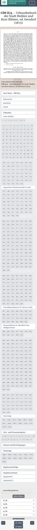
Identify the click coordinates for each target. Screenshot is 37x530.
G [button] (19, 436)
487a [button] (15, 423)
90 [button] (32, 154)
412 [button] (26, 344)
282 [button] (26, 260)
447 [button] (26, 361)
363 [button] (12, 311)
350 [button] (8, 300)
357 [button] (8, 304)
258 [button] (12, 249)
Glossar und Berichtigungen (14, 445)
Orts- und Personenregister (14, 432)
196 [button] (3, 216)
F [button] (16, 436)
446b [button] (4, 462)
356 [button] (3, 304)
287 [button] (17, 263)
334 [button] (30, 290)
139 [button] (21, 180)
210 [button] (17, 225)
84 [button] (10, 154)
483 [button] (30, 379)
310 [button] (17, 279)
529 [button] (8, 409)
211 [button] (21, 225)
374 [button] (30, 315)
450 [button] (8, 365)
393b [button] (26, 455)
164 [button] (17, 198)
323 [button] (12, 286)
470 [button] (3, 375)
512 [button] (26, 398)
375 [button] (3, 318)
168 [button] (3, 202)
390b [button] (9, 455)
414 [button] (3, 347)
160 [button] (30, 195)
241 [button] (30, 239)
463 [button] (3, 372)
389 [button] (8, 331)
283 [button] (30, 260)
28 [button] (3, 133)
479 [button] (12, 379)
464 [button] (8, 372)
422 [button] (8, 351)
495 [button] (21, 386)
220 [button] (30, 228)
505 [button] (26, 395)
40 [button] (14, 136)
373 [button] (26, 315)
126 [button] (26, 173)
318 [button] (21, 283)
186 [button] (21, 209)
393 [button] (26, 331)
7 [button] (18, 120)
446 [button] (21, 361)
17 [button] (28, 126)
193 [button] (21, 212)
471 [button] (8, 375)
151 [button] (21, 191)
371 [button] (17, 315)
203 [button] (17, 221)
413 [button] (30, 344)
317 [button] (17, 283)
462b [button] (9, 423)
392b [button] (15, 455)
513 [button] (30, 398)
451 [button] (12, 365)
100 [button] (3, 163)
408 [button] (8, 344)
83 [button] (7, 154)
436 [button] (8, 358)
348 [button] (30, 297)
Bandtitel (7, 103)
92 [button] (7, 157)
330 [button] (12, 290)
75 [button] (10, 150)
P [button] (8, 440)
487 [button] (17, 382)
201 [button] (8, 221)
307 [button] (3, 279)
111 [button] (21, 166)
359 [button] (17, 304)
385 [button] (17, 322)
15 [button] (21, 126)
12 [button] (10, 126)
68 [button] (17, 147)
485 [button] (8, 382)
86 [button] (17, 154)
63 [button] (32, 143)
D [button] (11, 436)
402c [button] (4, 423)
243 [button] (8, 242)
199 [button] (17, 216)
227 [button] (30, 232)
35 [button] (28, 133)
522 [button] (8, 405)
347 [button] (26, 297)
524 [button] (17, 405)
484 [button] (3, 382)
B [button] (5, 436)
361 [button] (3, 311)
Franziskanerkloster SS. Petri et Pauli (17, 307)
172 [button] (21, 202)
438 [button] (17, 358)
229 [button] (8, 235)
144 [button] (12, 184)
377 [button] (12, 318)
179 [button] (21, 205)
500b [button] (20, 423)
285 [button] (8, 263)
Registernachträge (10, 467)
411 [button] (21, 344)
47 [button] (7, 140)
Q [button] (11, 440)
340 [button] (26, 293)
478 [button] (8, 379)
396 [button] (8, 335)
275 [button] (26, 256)
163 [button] (12, 198)
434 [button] (30, 354)
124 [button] (17, 173)
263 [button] (3, 253)
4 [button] (10, 120)
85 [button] (14, 154)
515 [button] (8, 402)
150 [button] (17, 191)
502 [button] (12, 395)
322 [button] (8, 286)
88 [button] (24, 154)
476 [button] (30, 375)
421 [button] (3, 351)
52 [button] (24, 140)
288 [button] (21, 263)
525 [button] (21, 405)
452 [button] (17, 365)
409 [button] (12, 344)
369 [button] (8, 315)
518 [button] (21, 402)
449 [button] (3, 365)
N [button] (3, 440)
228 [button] (3, 235)
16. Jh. (5, 515)
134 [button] (30, 177)
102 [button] (12, 163)
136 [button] (8, 180)
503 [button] (17, 395)
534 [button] (30, 409)
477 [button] (3, 379)
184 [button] (12, 209)
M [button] (33, 436)
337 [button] (12, 293)
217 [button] (17, 228)
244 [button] (12, 242)
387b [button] (25, 420)
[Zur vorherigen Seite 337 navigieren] (3, 523)
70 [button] (24, 147)
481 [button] (21, 379)
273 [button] (17, 256)
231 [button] (17, 235)
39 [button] (10, 136)
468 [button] (26, 372)
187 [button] (26, 209)
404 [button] (21, 340)
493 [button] (12, 386)
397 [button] (12, 335)
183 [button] (8, 209)
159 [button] (26, 195)
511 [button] (21, 398)
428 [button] (3, 354)
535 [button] (3, 412)
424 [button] (17, 351)
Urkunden (7, 113)
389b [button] (4, 455)
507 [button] (3, 398)
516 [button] (12, 402)
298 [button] (3, 270)
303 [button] (17, 276)
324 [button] (17, 286)
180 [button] (26, 205)
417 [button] (17, 347)
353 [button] (21, 300)
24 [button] (21, 129)
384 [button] (12, 322)
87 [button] (21, 154)
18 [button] (32, 126)
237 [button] (12, 239)
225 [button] (21, 232)
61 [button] (24, 143)
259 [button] (17, 249)
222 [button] (8, 232)
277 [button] (3, 260)
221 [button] (3, 232)
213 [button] (30, 225)
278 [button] (8, 260)
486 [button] (12, 382)
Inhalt (5, 107)
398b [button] (4, 458)
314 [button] (3, 283)
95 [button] (17, 157)
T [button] (19, 440)
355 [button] (30, 300)
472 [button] (12, 375)
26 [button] (28, 129)
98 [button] (28, 157)
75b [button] (3, 420)
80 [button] (28, 150)
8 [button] (21, 120)
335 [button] (3, 293)
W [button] (27, 440)
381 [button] (30, 318)
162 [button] (8, 198)
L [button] (30, 436)
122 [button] (8, 173)
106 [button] (30, 163)
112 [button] (26, 166)
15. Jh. (5, 511)
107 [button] (3, 166)
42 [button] (21, 136)
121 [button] (3, 173)
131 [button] (17, 177)
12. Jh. (5, 500)
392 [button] (21, 331)
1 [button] (2, 120)
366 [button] (26, 311)
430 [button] (12, 354)
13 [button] (14, 126)
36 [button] (32, 133)
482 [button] (26, 379)
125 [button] (21, 173)
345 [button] (17, 297)
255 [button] (30, 246)
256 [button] (3, 249)
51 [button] (21, 140)
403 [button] (17, 340)
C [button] (8, 436)
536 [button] (8, 412)
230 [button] (12, 235)
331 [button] (17, 290)
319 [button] (26, 283)
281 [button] (21, 260)
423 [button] (12, 351)
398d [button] (15, 458)
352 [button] (17, 300)
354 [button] (26, 300)
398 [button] (17, 335)
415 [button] (8, 347)
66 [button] (10, 147)
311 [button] (21, 279)
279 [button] (12, 260)
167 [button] (30, 198)
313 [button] (30, 279)
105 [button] (26, 163)
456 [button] (3, 368)
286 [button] (12, 263)
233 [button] (26, 235)
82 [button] (3, 154)
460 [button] (21, 368)
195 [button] (30, 212)
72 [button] (32, 147)
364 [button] (17, 311)
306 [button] (30, 276)
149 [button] (12, 191)
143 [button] (8, 184)
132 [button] (21, 177)
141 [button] (30, 180)
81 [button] (32, 150)
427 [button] (30, 351)
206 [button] (30, 221)
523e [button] (9, 427)
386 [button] (21, 322)
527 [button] (30, 405)
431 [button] (17, 354)
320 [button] (30, 283)
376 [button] (8, 318)
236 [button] (8, 239)
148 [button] (8, 191)
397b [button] (31, 455)
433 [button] (26, 354)
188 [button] (30, 209)
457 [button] (8, 368)
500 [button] (3, 395)
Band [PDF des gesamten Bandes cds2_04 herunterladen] (18, 527)
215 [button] (8, 228)
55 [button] (3, 143)
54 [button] (32, 140)
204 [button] (21, 221)
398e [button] (20, 458)
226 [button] (26, 232)
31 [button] (14, 133)
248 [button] (30, 242)
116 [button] (12, 170)
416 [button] (12, 347)
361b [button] (14, 420)
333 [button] (26, 290)
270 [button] (3, 256)
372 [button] (21, 315)
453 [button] (21, 365)
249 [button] (3, 246)
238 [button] (17, 239)
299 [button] (8, 270)
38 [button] (7, 136)
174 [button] (30, 202)
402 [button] (12, 340)
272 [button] (12, 256)
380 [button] (26, 318)
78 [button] (21, 150)
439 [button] (21, 358)
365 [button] (21, 311)
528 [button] (3, 409)
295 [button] (21, 267)
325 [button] (21, 286)
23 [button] (17, 129)
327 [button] (30, 286)
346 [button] (21, 297)
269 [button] (30, 253)
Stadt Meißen (8, 116)
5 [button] (13, 120)
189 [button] (3, 212)
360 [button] (21, 304)
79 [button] (24, 150)
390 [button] (12, 331)
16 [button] (24, 126)
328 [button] (3, 290)
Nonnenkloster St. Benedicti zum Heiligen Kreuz (16, 326)
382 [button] (3, 322)
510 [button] (17, 398)
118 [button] (21, 170)
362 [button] (8, 311)
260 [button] (21, 249)
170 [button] (12, 202)
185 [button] (17, 209)
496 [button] (26, 386)
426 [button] (26, 351)
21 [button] (10, 129)
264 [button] (8, 253)
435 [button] (3, 358)
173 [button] (26, 202)
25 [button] (24, 129)
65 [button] (7, 147)
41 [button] (17, 136)
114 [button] (3, 170)
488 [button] (21, 382)
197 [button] (8, 216)
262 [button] (30, 249)
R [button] (14, 440)
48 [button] (10, 140)
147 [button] (3, 191)
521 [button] (3, 405)
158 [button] (21, 195)
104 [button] (21, 163)
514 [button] (3, 402)
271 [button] (8, 256)
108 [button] (8, 166)
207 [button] (3, 225)
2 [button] (5, 120)
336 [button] (8, 293)
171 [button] (17, 202)
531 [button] (17, 409)
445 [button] (17, 361)
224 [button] (17, 232)
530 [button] (12, 409)
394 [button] (30, 331)
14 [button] (17, 126)
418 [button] (21, 347)
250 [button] (8, 246)
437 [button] (12, 358)
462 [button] (30, 368)
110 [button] (17, 166)
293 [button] (12, 267)
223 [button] (12, 232)
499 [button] (8, 389)
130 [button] (12, 177)
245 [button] (17, 242)
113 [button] (30, 166)
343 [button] (8, 297)
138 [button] (17, 180)
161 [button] (3, 198)
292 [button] (8, 267)
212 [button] (26, 225)
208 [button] (8, 225)
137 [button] (12, 180)
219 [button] (26, 228)
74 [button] (7, 150)
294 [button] (17, 267)
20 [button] (7, 129)
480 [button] (17, 379)
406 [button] (30, 340)
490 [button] (30, 382)
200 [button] (3, 221)
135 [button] (3, 180)
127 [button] (30, 173)
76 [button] (14, 150)
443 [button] (8, 361)
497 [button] (30, 386)
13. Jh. (5, 504)
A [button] (2, 436)
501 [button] (8, 395)
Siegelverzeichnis (10, 473)
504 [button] (21, 395)
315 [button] (8, 283)
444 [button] (12, 361)
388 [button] (3, 331)
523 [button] (12, 405)
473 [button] (17, 375)
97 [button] (24, 157)
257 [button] (8, 249)
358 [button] (12, 304)
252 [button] (17, 246)
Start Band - (11, 93)
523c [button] (31, 423)
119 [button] (26, 170)
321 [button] (3, 286)
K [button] (28, 436)
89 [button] (28, 154)
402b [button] (30, 420)
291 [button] (3, 267)
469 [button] (30, 372)
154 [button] (3, 195)
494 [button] (17, 386)
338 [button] (17, 293)
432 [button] (21, 354)
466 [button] (17, 372)
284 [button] (3, 263)
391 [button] (17, 331)
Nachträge (7, 416)
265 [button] (12, 253)
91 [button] (3, 157)
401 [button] (8, 340)
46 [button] (3, 140)
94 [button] (14, 157)
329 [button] (8, 290)
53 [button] (28, 140)
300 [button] (3, 276)
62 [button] (28, 143)
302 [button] (12, 276)
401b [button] (30, 458)
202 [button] (12, 221)
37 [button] (3, 136)
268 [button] (26, 253)
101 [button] (8, 163)
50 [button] (17, 140)
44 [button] (28, 136)
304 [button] (21, 276)
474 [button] (21, 375)
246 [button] (21, 242)
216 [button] (12, 228)
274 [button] (21, 256)
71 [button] (28, 147)
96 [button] (21, 157)
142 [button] (3, 184)
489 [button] (26, 382)
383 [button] (8, 322)
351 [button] (12, 300)
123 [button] (12, 173)
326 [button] (26, 286)
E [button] (14, 436)
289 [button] (26, 263)
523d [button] (4, 427)
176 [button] (8, 205)
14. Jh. (5, 508)
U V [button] (23, 440)
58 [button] (14, 143)
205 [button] (26, 221)
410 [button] (17, 344)
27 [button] (32, 129)
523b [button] (25, 423)
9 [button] (24, 120)
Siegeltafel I (8, 477)
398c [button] (9, 458)
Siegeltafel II (8, 480)
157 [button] (17, 195)
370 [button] (12, 315)
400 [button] (3, 340)
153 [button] (30, 191)
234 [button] (30, 235)
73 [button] (3, 150)
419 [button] (26, 347)
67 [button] (14, 147)
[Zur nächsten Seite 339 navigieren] (32, 523)
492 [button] (8, 386)
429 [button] (8, 354)
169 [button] (8, 202)
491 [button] (3, 386)
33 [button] (21, 133)
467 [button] (21, 372)
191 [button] (12, 212)
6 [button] (16, 120)
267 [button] (21, 253)
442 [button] (3, 361)
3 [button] (8, 120)
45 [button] (32, 136)
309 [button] (12, 279)
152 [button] (26, 191)
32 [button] (17, 133)
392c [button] (20, 455)
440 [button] (26, 358)
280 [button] (17, 260)
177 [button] (12, 205)
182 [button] (3, 209)
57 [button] (10, 143)
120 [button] (30, 170)
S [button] (17, 440)
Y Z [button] (31, 440)
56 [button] (7, 143)
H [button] (22, 436)
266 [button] (17, 253)
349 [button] (3, 300)
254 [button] (26, 246)
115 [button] (8, 170)
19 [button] (3, 129)
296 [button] (26, 267)
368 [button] (3, 315)
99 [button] (32, 157)
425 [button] (21, 351)
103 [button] (17, 163)
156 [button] (12, 195)
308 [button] (8, 279)
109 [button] (12, 166)
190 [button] (8, 212)
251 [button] (12, 246)
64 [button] (3, 147)
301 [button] (8, 276)
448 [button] (30, 361)
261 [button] (26, 249)
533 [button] (26, 409)
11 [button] (7, 126)
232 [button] (21, 235)
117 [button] (17, 170)
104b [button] (9, 420)
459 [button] (17, 368)
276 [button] (30, 256)
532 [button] (21, 409)
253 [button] (21, 246)
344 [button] (12, 297)
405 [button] (26, 340)
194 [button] (26, 212)
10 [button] (3, 126)
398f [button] (25, 458)
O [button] (6, 440)
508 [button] (8, 398)
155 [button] (8, 195)
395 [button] (3, 335)
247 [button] (26, 242)
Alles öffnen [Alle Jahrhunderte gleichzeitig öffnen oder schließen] (18, 496)
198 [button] (12, 216)
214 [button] (3, 228)
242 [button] (3, 242)
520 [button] (30, 402)
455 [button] (30, 365)
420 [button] (30, 347)
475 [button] (26, 375)
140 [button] (26, 180)
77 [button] (17, 150)
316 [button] (12, 283)
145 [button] (17, 184)
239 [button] (21, 239)
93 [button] (10, 157)
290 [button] (30, 263)
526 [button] (26, 405)
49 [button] (14, 140)
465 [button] (12, 372)
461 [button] (26, 368)
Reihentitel (7, 99)
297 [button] (30, 267)
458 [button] (12, 368)
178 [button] (17, 205)
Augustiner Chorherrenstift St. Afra (17, 187)
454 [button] (26, 365)
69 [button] (21, 147)
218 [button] (21, 228)
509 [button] (12, 398)
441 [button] (30, 358)
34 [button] (24, 133)
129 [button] (8, 177)
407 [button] (3, 344)
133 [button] (26, 177)
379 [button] (21, 318)
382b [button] (19, 420)
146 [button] (21, 184)
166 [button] (26, 198)
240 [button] (26, 239)
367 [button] (30, 311)
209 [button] (12, 225)
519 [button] (26, 402)
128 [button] (3, 177)
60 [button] (21, 143)
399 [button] (21, 335)
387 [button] (26, 322)
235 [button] (3, 239)
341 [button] (30, 293)
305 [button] (26, 276)
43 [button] (24, 136)
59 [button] (17, 143)
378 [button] (17, 318)
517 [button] (17, 402)
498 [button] (3, 389)
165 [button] (21, 198)
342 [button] (3, 297)
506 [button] (30, 395)
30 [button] (10, 133)
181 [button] (30, 205)
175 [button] (3, 205)
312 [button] (26, 279)
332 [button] (21, 290)
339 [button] (21, 293)
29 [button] (7, 133)
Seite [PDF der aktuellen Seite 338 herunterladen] (18, 523)
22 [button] (14, 129)
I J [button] (25, 436)
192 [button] (17, 212)
